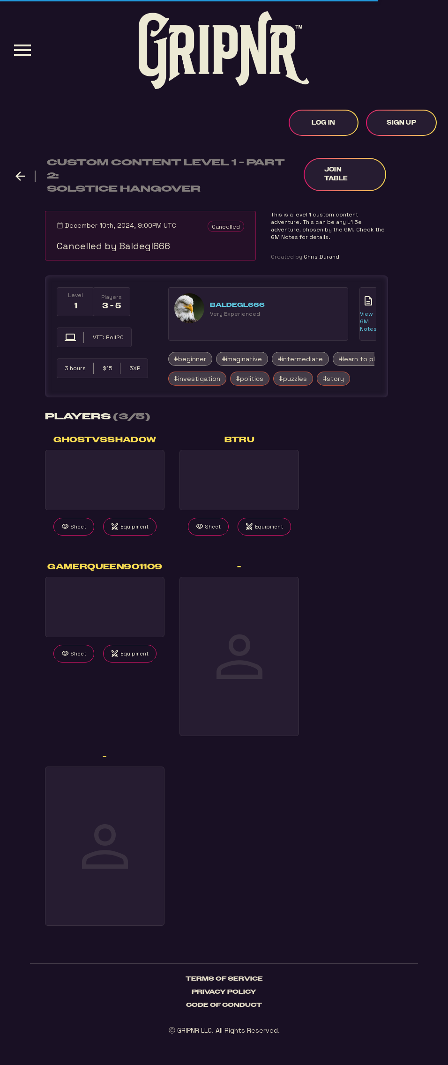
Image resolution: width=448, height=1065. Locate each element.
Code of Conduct (224, 1005)
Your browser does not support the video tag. (104, 480)
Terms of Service (224, 979)
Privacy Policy (224, 992)
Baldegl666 (237, 305)
